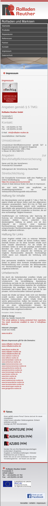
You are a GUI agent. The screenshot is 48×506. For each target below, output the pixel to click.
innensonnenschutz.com (13, 364)
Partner (5, 43)
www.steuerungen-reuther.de (11, 386)
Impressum (6, 51)
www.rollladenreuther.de (11, 346)
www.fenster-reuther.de (10, 374)
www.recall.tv (7, 333)
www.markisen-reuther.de (10, 356)
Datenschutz (7, 55)
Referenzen (7, 38)
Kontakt (5, 47)
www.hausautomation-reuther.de (13, 384)
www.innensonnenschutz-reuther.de (14, 366)
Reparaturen (7, 34)
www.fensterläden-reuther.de (11, 360)
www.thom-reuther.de (10, 350)
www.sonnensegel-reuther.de (12, 372)
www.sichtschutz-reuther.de (11, 362)
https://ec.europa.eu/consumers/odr (16, 182)
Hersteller (24, 503)
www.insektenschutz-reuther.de (12, 380)
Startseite (6, 26)
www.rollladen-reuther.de (12, 344)
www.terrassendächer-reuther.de (13, 382)
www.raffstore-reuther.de (10, 358)
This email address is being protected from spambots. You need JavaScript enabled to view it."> (24, 322)
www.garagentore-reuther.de (11, 388)
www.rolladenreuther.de (11, 354)
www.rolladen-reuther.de (11, 352)
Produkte (6, 30)
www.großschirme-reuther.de (11, 368)
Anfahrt (32, 503)
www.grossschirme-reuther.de (12, 370)
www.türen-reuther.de (9, 376)
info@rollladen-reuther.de (18, 133)
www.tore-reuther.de (8, 378)
